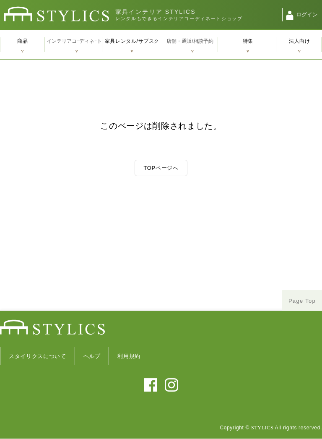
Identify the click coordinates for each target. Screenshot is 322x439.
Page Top (302, 301)
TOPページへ (160, 168)
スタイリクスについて (37, 356)
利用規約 (128, 356)
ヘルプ (92, 356)
